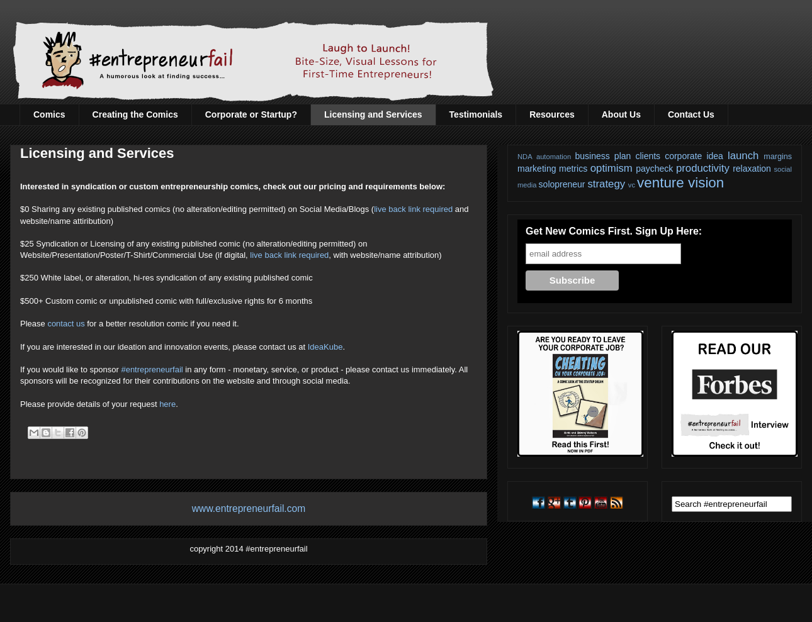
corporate (683, 156)
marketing (536, 169)
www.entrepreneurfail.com (248, 508)
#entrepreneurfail (152, 369)
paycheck (654, 169)
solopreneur (562, 184)
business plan (603, 156)
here (167, 404)
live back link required (413, 209)
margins (778, 156)
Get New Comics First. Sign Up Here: (614, 231)
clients (647, 156)
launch (743, 156)
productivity (703, 168)
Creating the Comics (135, 114)
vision (706, 183)
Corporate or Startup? (251, 114)
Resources (552, 114)
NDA (525, 156)
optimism (611, 168)
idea (714, 156)
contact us (65, 323)
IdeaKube (325, 347)
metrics (573, 169)
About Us (621, 114)
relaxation (752, 169)
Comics (49, 114)
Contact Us (691, 114)
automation (553, 156)
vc (631, 185)
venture (660, 183)
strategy (606, 184)
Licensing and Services (373, 114)
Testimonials (476, 114)
